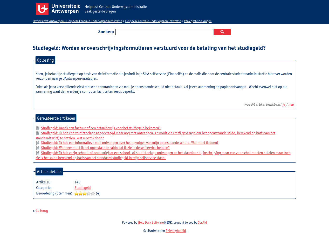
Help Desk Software (151, 222)
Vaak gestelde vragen (198, 21)
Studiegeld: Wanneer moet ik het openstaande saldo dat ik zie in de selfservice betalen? (105, 147)
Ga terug (41, 210)
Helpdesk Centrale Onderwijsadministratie (153, 21)
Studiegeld (83, 187)
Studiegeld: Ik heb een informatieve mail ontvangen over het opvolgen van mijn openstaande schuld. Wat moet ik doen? (130, 142)
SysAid (202, 222)
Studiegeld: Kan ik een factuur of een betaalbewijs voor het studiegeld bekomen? (101, 128)
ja (283, 104)
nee (291, 104)
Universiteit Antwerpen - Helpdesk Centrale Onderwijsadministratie (77, 21)
